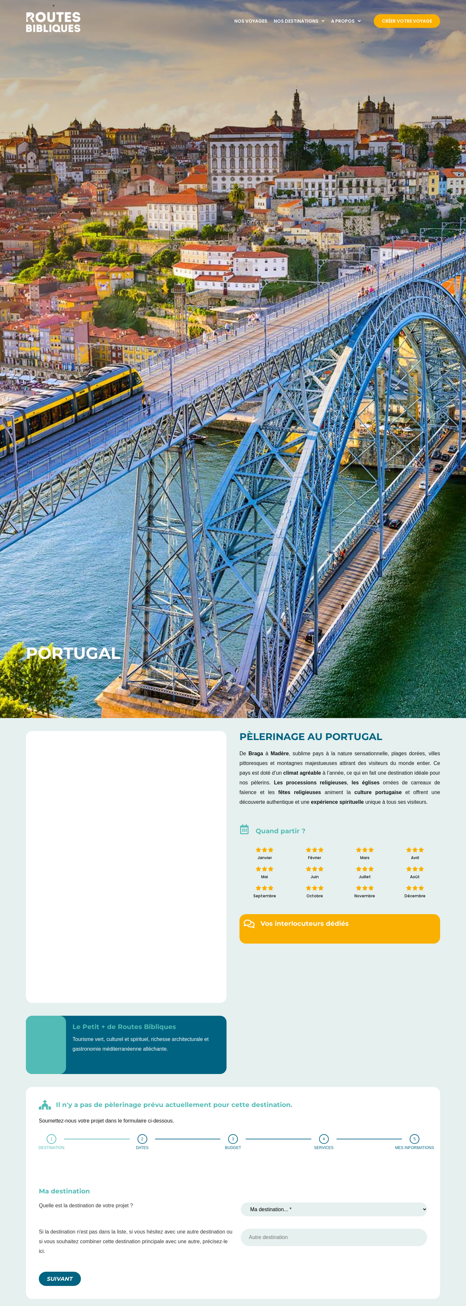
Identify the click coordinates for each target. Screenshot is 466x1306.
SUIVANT (60, 1279)
